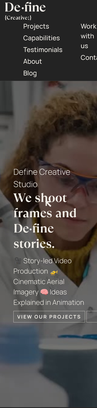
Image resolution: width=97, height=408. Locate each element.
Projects (36, 26)
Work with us (88, 36)
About (32, 61)
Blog (30, 72)
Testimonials (42, 49)
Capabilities (41, 37)
